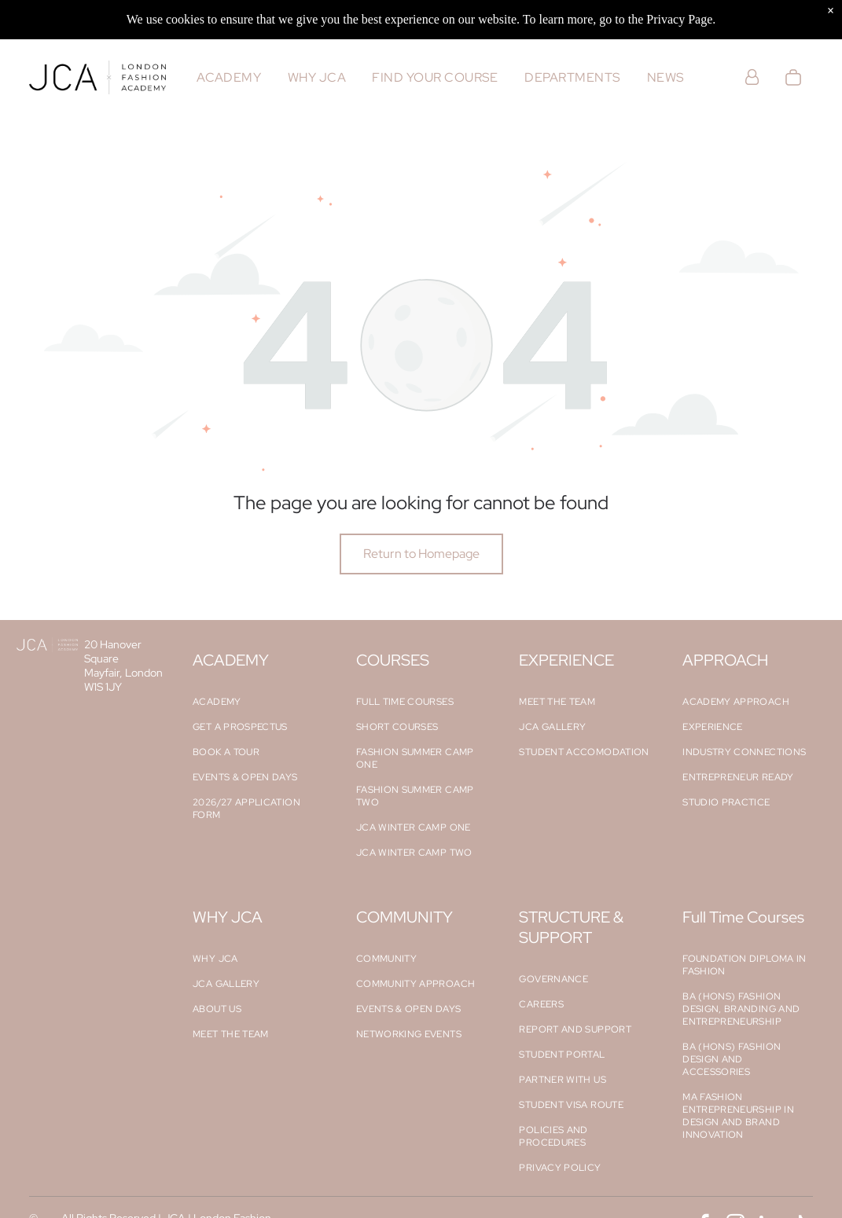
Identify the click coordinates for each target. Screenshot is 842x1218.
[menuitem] (229, 77)
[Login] (752, 77)
